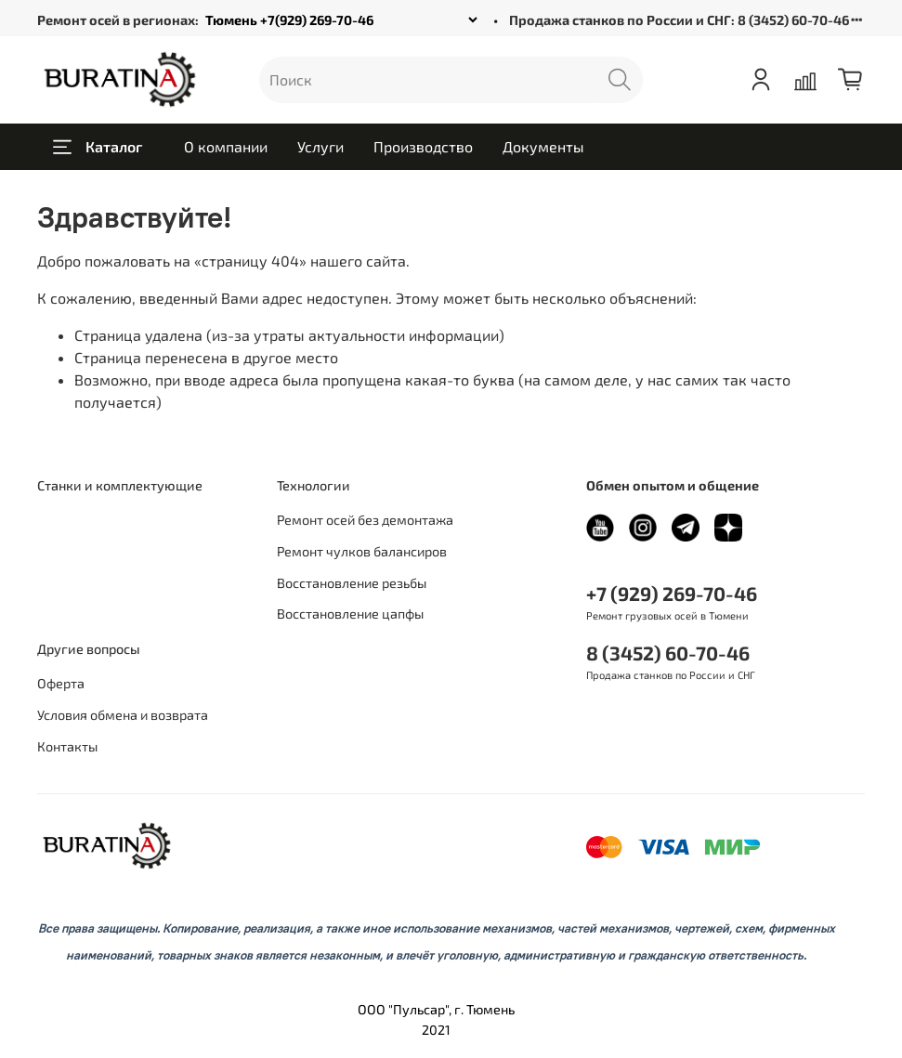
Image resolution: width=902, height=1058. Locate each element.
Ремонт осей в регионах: (118, 20)
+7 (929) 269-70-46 (671, 593)
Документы (543, 146)
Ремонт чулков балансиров (362, 551)
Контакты (67, 746)
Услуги (320, 146)
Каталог (97, 146)
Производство (423, 146)
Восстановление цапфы (350, 613)
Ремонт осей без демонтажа (365, 520)
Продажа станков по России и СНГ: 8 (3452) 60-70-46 (679, 20)
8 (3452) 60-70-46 (668, 652)
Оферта (61, 683)
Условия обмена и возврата (122, 715)
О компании (226, 146)
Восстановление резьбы (351, 583)
